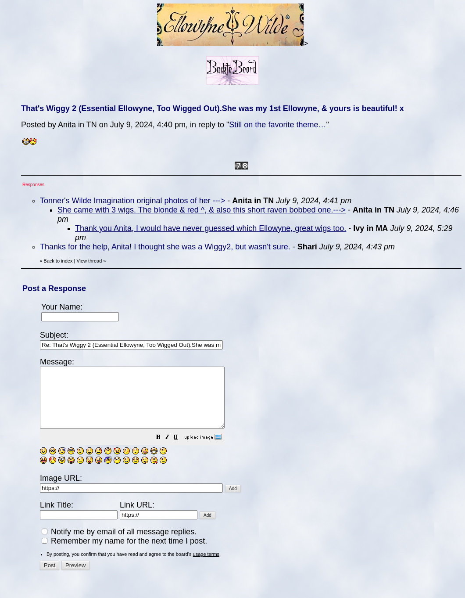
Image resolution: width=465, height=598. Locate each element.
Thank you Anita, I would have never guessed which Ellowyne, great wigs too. (210, 228)
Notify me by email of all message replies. (119, 543)
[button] (180, 449)
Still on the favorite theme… (277, 124)
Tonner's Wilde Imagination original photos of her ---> (132, 200)
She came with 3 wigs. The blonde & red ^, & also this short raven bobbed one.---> (201, 209)
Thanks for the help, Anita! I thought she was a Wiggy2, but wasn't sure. (165, 246)
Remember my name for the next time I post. (124, 552)
